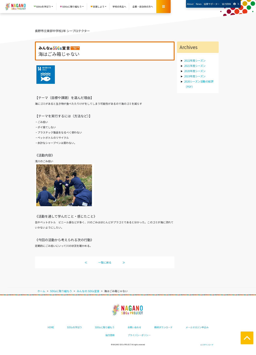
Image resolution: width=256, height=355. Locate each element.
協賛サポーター (212, 4)
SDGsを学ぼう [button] (42, 6)
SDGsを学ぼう (74, 327)
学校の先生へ (119, 6)
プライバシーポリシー (139, 335)
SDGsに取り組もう (104, 327)
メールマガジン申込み (197, 327)
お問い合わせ (134, 327)
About (190, 4)
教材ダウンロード (163, 327)
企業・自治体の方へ (142, 6)
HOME (51, 327)
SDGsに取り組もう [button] (71, 6)
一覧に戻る (104, 262)
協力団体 (226, 4)
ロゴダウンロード (206, 344)
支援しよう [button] (97, 6)
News (199, 4)
